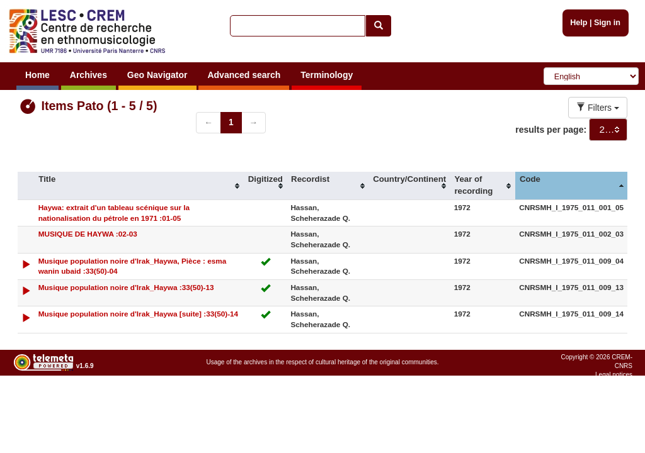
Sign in (607, 22)
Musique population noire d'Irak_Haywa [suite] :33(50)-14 (138, 314)
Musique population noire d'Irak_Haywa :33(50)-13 (126, 287)
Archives (88, 75)
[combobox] (608, 129)
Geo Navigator (157, 75)
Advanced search (243, 75)
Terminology (326, 75)
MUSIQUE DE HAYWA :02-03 (87, 234)
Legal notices (613, 374)
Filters (597, 108)
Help (578, 22)
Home (37, 75)
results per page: (550, 130)
